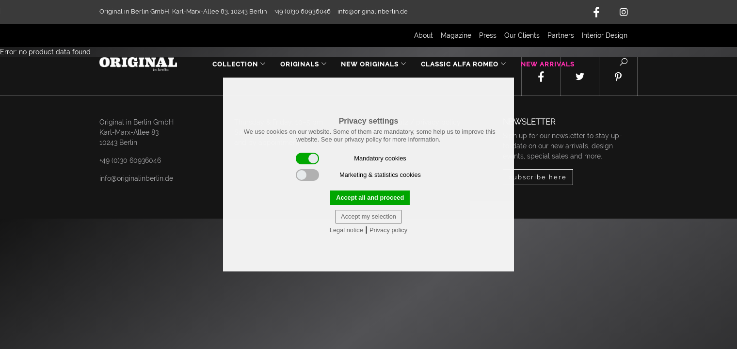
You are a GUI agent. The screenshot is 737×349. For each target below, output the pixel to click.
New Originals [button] (374, 64)
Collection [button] (239, 64)
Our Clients (522, 35)
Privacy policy (388, 230)
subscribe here (538, 177)
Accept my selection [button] (368, 216)
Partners (560, 35)
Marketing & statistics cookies (358, 175)
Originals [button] (303, 64)
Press (488, 35)
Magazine (456, 35)
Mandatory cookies (351, 158)
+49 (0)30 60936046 (130, 160)
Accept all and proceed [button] (370, 197)
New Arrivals (548, 64)
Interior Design (604, 35)
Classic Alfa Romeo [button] (464, 64)
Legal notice (346, 230)
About (423, 35)
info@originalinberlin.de (372, 11)
